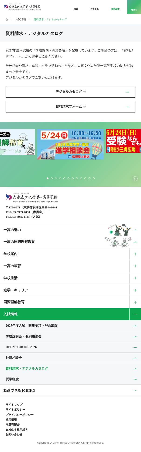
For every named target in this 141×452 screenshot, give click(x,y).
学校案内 (10, 254)
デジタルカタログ (71, 91)
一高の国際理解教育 (19, 242)
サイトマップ (14, 404)
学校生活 (10, 278)
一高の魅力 (12, 230)
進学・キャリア (15, 290)
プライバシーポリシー (20, 414)
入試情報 (21, 19)
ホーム (7, 19)
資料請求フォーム (71, 106)
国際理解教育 (13, 302)
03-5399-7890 (21, 212)
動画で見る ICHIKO (19, 390)
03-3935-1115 (21, 216)
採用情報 (11, 419)
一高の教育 (12, 266)
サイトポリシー (15, 409)
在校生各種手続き (17, 429)
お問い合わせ (14, 434)
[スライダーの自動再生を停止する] (135, 178)
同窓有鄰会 (13, 424)
